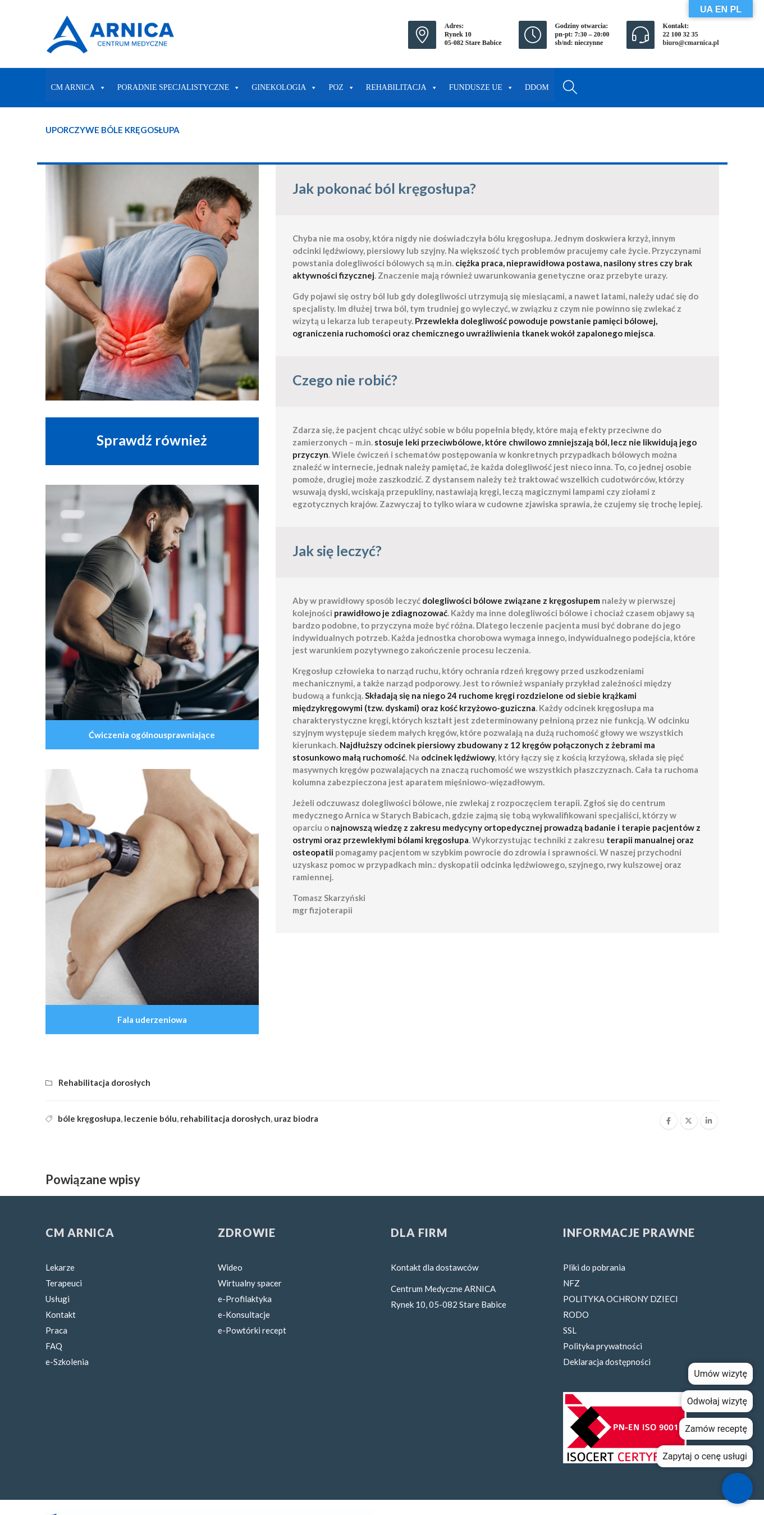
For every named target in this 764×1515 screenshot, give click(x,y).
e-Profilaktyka (245, 1299)
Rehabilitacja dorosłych (104, 1082)
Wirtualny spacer (250, 1283)
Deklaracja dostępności (607, 1362)
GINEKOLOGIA (284, 85)
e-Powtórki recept (252, 1330)
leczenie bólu (150, 1118)
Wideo (230, 1267)
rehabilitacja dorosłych (225, 1118)
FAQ (53, 1346)
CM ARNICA (78, 85)
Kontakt (60, 1314)
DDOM (537, 87)
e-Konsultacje (244, 1314)
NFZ (571, 1283)
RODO (576, 1314)
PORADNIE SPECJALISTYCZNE (179, 85)
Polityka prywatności (602, 1346)
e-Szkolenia (67, 1362)
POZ (341, 85)
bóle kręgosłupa (89, 1118)
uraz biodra (296, 1118)
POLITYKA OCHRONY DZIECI (620, 1299)
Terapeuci (63, 1283)
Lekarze (60, 1267)
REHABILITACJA (402, 85)
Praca (56, 1330)
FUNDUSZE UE (481, 85)
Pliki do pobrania (594, 1267)
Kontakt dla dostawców (434, 1267)
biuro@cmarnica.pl (691, 43)
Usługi (57, 1299)
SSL (570, 1330)
